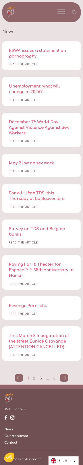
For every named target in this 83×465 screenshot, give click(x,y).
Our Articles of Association (22, 459)
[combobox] (63, 460)
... (47, 378)
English (60, 460)
